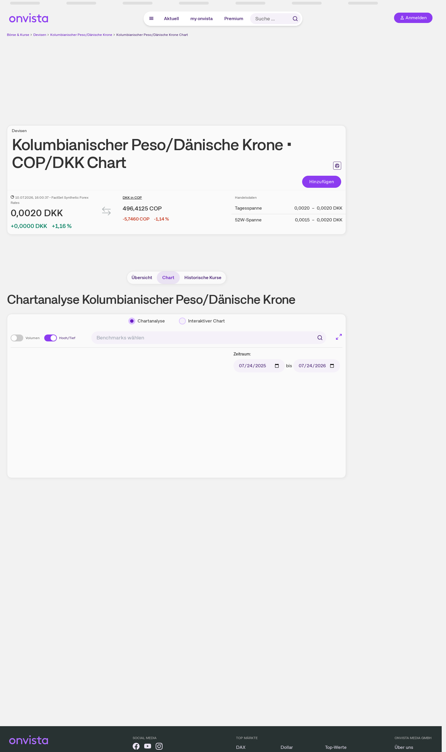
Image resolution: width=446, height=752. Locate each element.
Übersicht (142, 277)
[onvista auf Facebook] (136, 747)
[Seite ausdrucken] (337, 166)
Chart (168, 277)
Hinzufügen (321, 182)
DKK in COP (132, 197)
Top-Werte (336, 747)
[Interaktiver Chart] (202, 321)
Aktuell (171, 19)
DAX (241, 747)
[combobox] (208, 337)
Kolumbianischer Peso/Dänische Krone (81, 34)
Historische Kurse (202, 277)
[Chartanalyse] (146, 321)
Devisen (39, 34)
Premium (233, 19)
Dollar (287, 747)
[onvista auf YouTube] (147, 747)
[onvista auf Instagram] (159, 747)
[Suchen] (320, 337)
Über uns (404, 747)
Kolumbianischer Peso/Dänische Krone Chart (152, 34)
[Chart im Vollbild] (338, 336)
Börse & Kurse (18, 34)
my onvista (201, 19)
